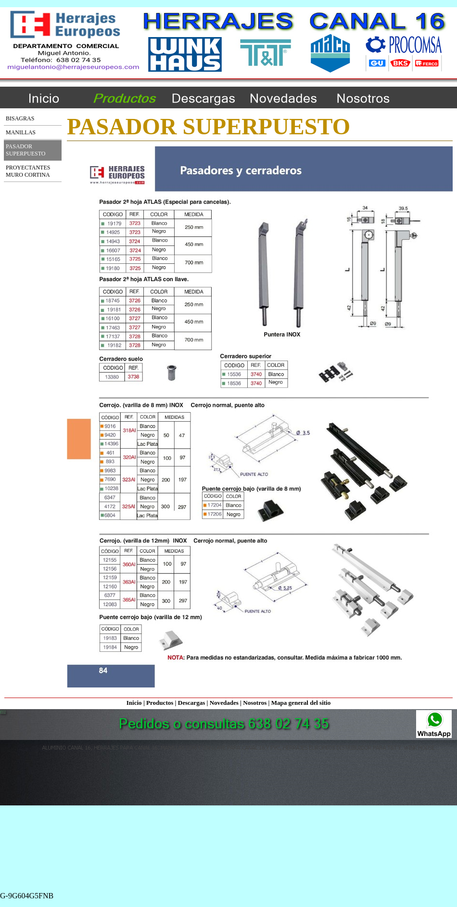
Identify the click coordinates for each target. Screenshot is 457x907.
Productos (159, 702)
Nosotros (255, 702)
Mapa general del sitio (301, 702)
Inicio (134, 702)
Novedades (224, 702)
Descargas (191, 702)
